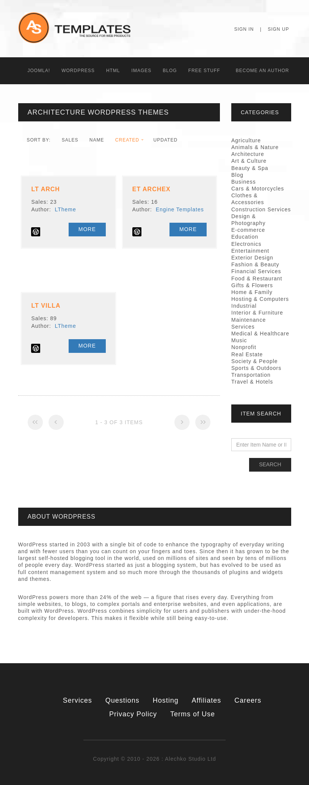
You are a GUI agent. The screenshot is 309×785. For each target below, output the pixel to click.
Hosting (166, 700)
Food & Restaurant (256, 278)
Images (142, 70)
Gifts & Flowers (252, 285)
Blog (170, 70)
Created (127, 140)
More (87, 229)
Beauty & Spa (249, 168)
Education (244, 237)
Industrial (244, 306)
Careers (247, 700)
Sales (70, 140)
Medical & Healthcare (260, 333)
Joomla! (39, 70)
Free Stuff (204, 70)
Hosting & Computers (260, 299)
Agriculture (246, 140)
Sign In (244, 29)
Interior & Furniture (257, 313)
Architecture (247, 154)
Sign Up (278, 29)
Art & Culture (249, 161)
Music (239, 340)
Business (243, 182)
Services (77, 700)
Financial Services (256, 271)
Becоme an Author (262, 70)
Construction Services (261, 209)
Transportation (251, 375)
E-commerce (248, 230)
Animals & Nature (255, 147)
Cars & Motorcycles (257, 189)
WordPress (78, 70)
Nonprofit (243, 347)
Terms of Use (192, 714)
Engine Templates (180, 209)
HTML (113, 70)
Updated (165, 140)
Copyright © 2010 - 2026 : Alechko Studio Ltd (154, 759)
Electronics (246, 244)
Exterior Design (252, 258)
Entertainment (250, 251)
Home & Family (252, 292)
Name (96, 140)
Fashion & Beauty (255, 264)
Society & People (254, 361)
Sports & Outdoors (256, 368)
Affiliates (206, 700)
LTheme (65, 209)
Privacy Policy (133, 714)
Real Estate (247, 354)
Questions (122, 700)
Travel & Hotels (252, 382)
